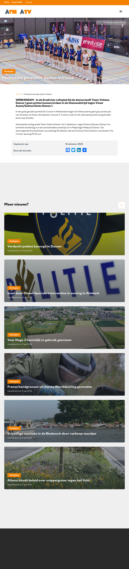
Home (18, 94)
